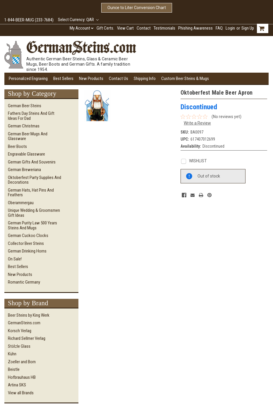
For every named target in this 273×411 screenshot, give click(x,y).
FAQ (219, 28)
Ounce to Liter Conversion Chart (136, 7)
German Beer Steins (24, 105)
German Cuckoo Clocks (28, 235)
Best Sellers (63, 78)
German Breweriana (24, 169)
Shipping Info (145, 78)
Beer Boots (17, 146)
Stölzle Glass (19, 346)
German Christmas (24, 126)
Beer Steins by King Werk (28, 315)
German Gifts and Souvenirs (32, 162)
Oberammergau (21, 202)
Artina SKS (17, 385)
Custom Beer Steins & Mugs (185, 78)
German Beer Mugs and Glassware (27, 136)
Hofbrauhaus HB (22, 377)
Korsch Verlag (19, 330)
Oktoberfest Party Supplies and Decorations (34, 180)
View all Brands (21, 392)
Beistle (14, 369)
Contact (144, 28)
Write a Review (197, 123)
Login (230, 28)
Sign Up (247, 28)
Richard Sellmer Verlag (26, 338)
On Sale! (15, 259)
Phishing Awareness (195, 28)
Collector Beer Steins (26, 243)
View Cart (125, 28)
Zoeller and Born (22, 361)
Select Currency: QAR (78, 19)
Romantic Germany (24, 282)
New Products (91, 78)
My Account (82, 28)
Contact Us (118, 78)
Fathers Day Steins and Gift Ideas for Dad (31, 116)
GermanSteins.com (24, 322)
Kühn (12, 354)
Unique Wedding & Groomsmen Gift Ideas (34, 213)
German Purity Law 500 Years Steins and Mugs (32, 225)
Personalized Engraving (28, 78)
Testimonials (164, 28)
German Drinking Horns (27, 251)
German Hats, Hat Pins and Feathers (31, 192)
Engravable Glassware (26, 154)
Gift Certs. (105, 28)
